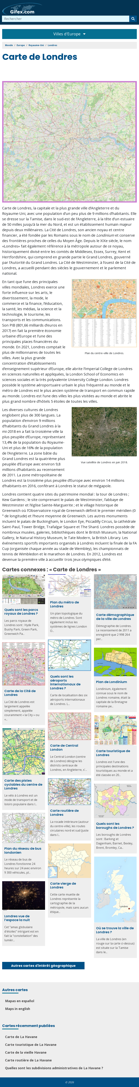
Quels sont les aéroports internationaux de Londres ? (65, 682)
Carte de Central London (64, 747)
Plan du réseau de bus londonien (22, 850)
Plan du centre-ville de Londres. (104, 353)
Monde (9, 45)
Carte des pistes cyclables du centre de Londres (23, 784)
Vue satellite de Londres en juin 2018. (104, 462)
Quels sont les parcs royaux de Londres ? (21, 611)
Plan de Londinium (111, 682)
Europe (21, 45)
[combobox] (65, 19)
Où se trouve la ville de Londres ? (115, 930)
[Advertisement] (68, 72)
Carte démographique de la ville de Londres (115, 616)
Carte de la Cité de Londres (20, 693)
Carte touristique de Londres (113, 753)
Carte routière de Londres (64, 812)
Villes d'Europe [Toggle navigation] (69, 33)
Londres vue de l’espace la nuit (17, 918)
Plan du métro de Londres (64, 604)
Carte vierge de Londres (63, 885)
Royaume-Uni (36, 45)
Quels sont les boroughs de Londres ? (115, 825)
